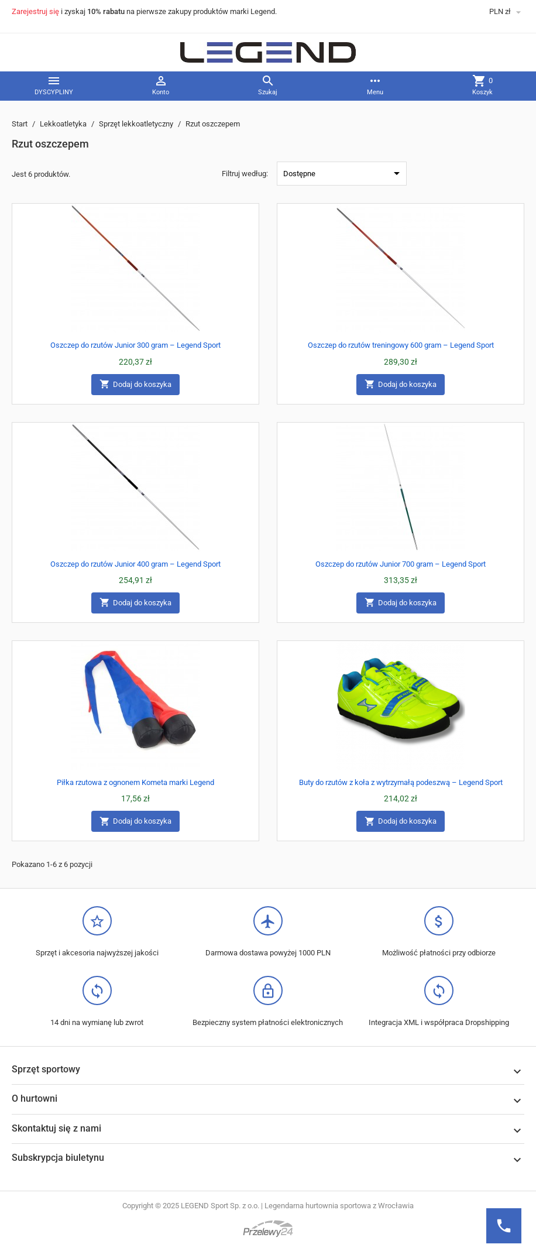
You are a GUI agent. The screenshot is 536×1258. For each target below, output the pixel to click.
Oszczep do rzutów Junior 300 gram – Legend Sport (135, 345)
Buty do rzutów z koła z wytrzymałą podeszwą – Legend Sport (401, 782)
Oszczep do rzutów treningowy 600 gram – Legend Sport (401, 345)
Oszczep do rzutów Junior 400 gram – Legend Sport (135, 564)
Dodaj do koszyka (135, 384)
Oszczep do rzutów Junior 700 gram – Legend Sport (400, 564)
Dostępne (343, 173)
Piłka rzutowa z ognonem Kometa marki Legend (135, 782)
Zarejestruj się (35, 11)
